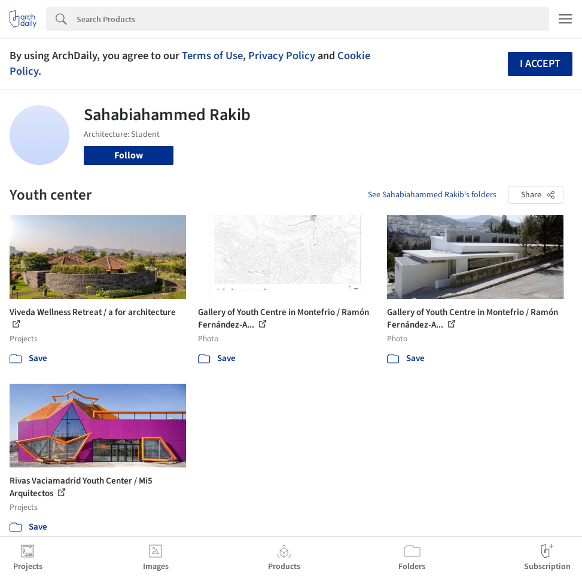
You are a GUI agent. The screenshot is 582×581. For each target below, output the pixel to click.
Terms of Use (212, 55)
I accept (540, 63)
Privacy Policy (281, 55)
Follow (128, 155)
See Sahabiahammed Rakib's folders (432, 195)
